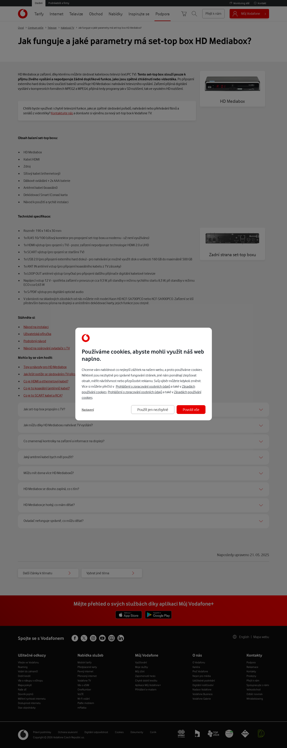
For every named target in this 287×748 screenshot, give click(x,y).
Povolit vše (191, 409)
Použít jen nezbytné (152, 409)
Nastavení (88, 410)
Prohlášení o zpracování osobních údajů (143, 386)
